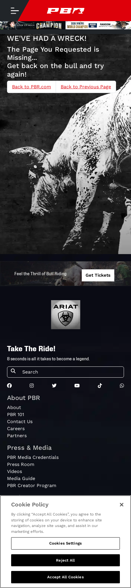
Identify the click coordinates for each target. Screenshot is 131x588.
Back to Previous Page (86, 86)
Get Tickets (98, 275)
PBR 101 (15, 414)
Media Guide (21, 478)
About (14, 407)
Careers (16, 428)
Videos (14, 471)
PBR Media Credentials (33, 457)
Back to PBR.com (31, 86)
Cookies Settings (65, 543)
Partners (17, 435)
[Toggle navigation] (14, 10)
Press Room (20, 464)
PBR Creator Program (31, 485)
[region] (65, 541)
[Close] (121, 504)
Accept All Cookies (65, 577)
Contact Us (20, 421)
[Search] (71, 372)
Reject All (65, 560)
